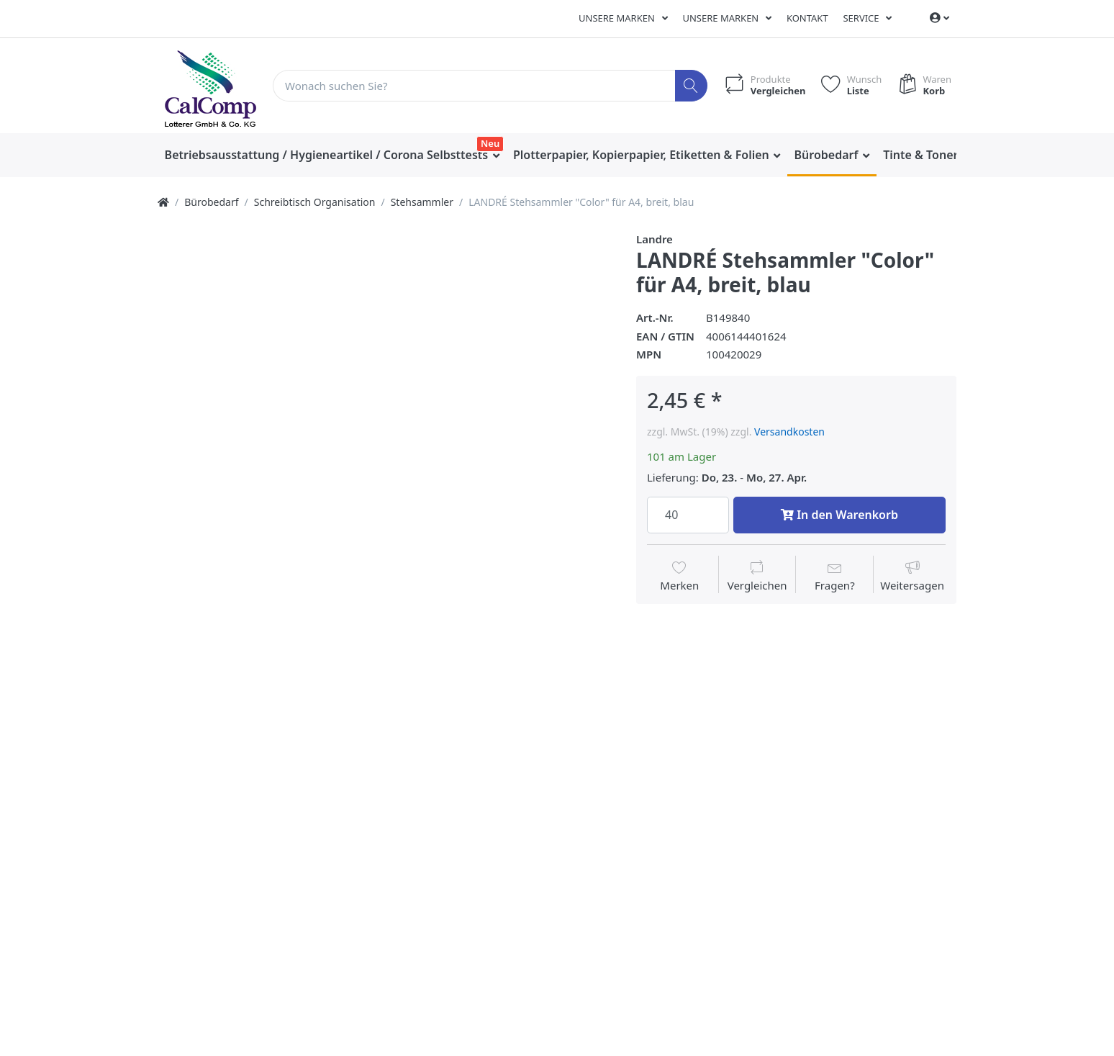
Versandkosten (789, 431)
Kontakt (807, 18)
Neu (490, 143)
